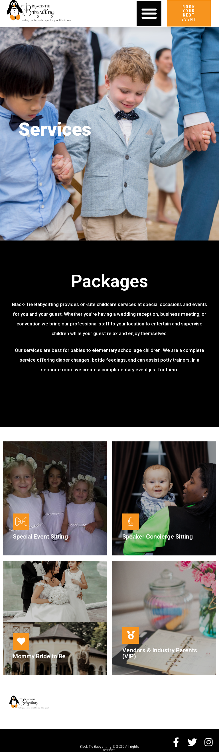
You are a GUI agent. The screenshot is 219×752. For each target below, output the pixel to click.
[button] (149, 13)
